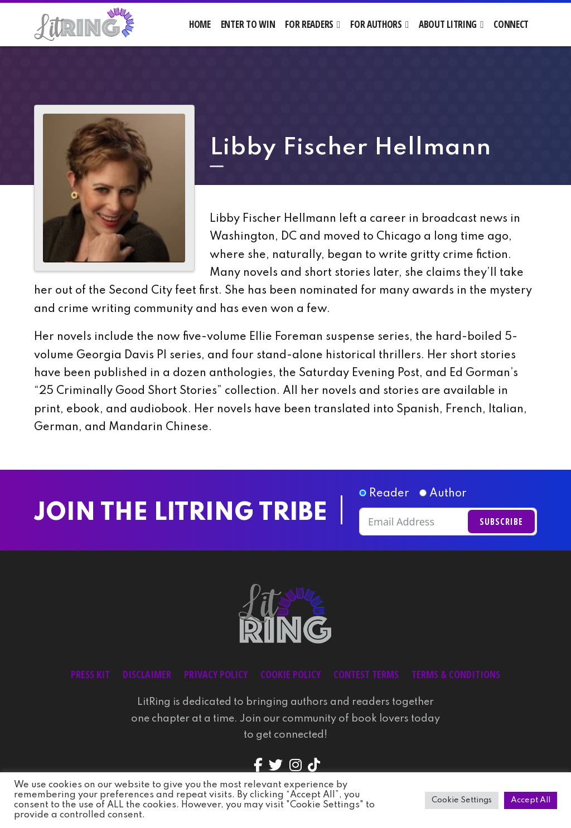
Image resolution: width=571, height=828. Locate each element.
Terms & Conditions (456, 674)
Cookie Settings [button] (462, 800)
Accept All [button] (530, 800)
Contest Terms (366, 674)
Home (200, 24)
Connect (511, 24)
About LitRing (448, 24)
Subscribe (501, 521)
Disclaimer (147, 674)
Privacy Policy (216, 674)
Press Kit (90, 674)
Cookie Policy (290, 674)
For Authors (376, 24)
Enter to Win (248, 24)
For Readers (309, 24)
